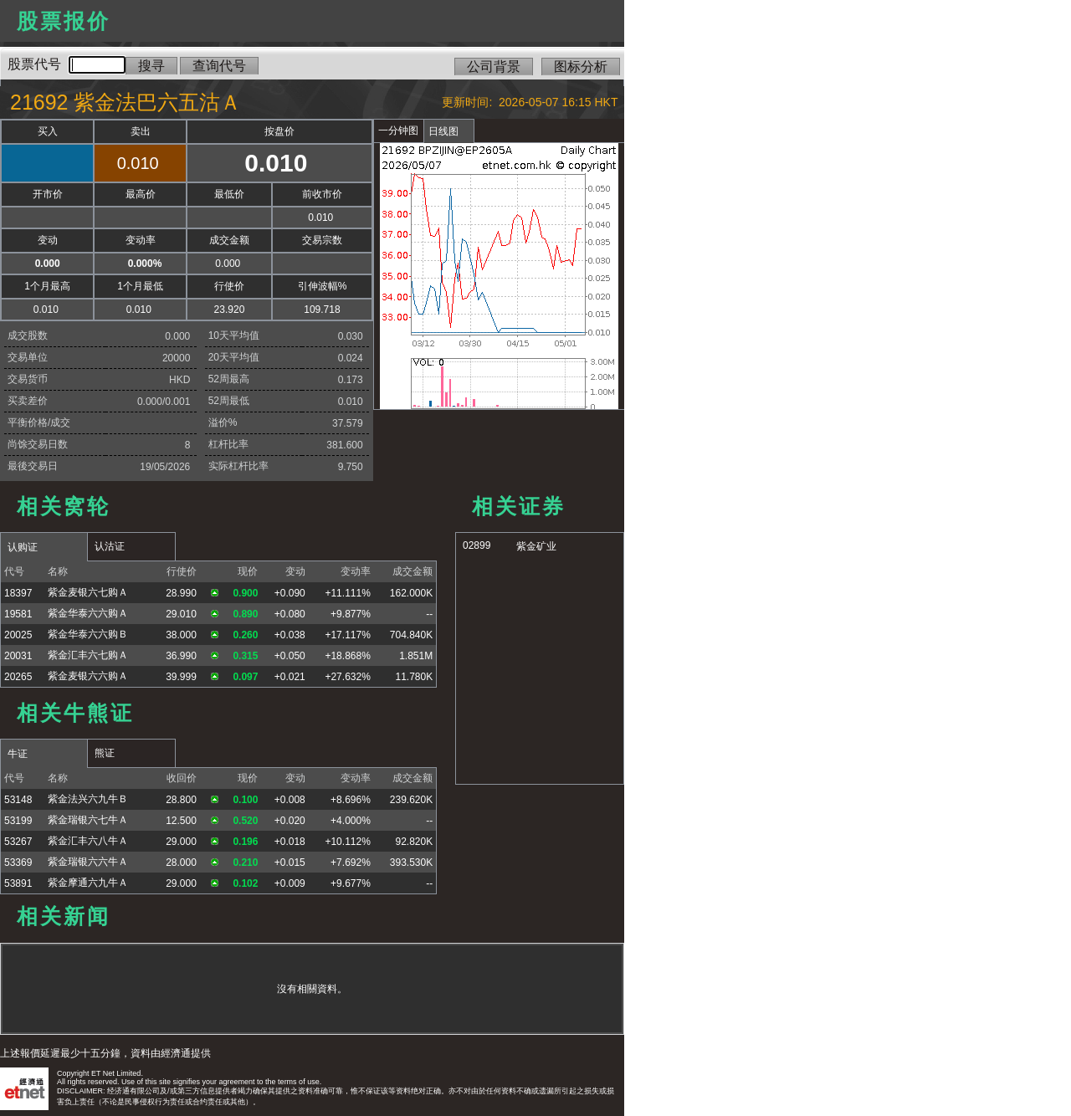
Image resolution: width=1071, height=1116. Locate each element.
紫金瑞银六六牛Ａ (88, 862)
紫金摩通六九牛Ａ (88, 882)
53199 (18, 821)
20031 (18, 656)
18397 (18, 593)
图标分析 (580, 66)
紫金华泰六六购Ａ (88, 613)
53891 (18, 883)
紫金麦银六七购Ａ (88, 592)
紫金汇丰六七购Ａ (88, 655)
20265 (18, 677)
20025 (18, 635)
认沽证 (110, 546)
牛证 (18, 754)
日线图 (443, 131)
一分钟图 (398, 130)
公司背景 (493, 66)
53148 (18, 800)
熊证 (105, 753)
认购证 (23, 547)
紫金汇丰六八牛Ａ (88, 841)
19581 (18, 614)
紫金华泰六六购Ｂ (88, 634)
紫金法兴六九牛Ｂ (88, 799)
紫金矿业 (536, 546)
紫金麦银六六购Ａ (88, 676)
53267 (18, 841)
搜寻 (151, 66)
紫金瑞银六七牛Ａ (88, 820)
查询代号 (219, 66)
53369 (18, 862)
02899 (476, 545)
